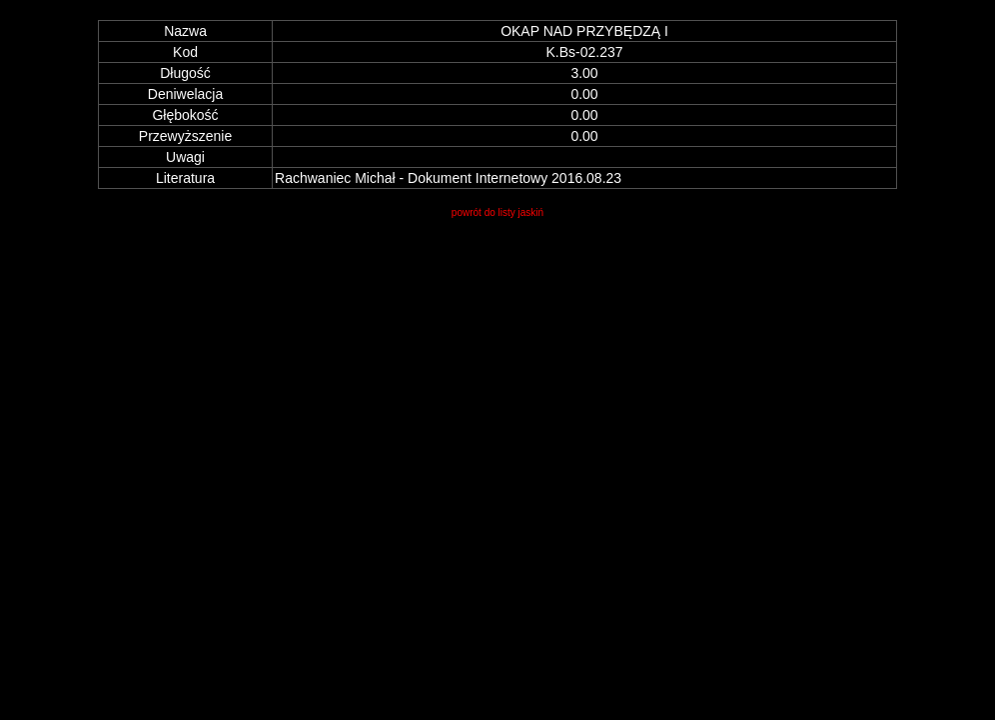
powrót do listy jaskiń (497, 212)
